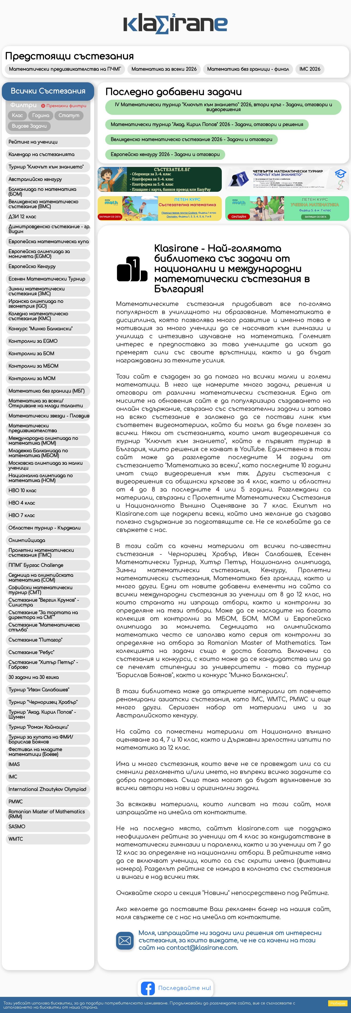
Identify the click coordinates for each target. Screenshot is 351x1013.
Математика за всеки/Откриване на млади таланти (46, 403)
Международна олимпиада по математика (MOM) (43, 441)
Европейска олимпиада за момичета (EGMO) (39, 254)
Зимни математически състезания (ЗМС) (37, 291)
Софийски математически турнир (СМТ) (40, 590)
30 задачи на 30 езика (34, 677)
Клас (17, 115)
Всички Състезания (48, 91)
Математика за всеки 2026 (164, 69)
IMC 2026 (310, 69)
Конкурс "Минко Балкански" (40, 328)
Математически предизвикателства (33, 428)
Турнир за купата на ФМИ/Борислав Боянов (41, 739)
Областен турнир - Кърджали (45, 528)
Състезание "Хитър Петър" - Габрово (43, 665)
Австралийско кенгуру (35, 179)
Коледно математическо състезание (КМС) (38, 316)
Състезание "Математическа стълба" (44, 627)
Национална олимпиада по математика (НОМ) (41, 478)
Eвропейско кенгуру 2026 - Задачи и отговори (165, 154)
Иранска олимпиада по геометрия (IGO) (36, 304)
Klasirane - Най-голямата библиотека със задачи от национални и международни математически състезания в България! (232, 269)
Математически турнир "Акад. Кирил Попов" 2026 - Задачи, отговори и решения (207, 124)
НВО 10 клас (22, 490)
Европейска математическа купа (49, 241)
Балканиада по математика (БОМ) (42, 192)
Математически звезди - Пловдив (49, 416)
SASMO (17, 826)
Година (40, 115)
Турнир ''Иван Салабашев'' (39, 689)
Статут (69, 115)
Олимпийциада (27, 540)
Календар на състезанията (41, 154)
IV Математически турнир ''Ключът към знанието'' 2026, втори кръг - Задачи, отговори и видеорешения (223, 107)
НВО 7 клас (22, 515)
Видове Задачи (29, 126)
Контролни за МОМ (32, 378)
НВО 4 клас (22, 503)
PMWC (16, 802)
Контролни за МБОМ (33, 366)
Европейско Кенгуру (32, 266)
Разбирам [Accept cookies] (337, 1003)
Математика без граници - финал (248, 69)
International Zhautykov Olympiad (47, 789)
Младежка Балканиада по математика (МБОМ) (38, 453)
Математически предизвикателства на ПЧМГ (65, 69)
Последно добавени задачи (173, 92)
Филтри (23, 105)
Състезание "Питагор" (35, 640)
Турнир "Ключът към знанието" (46, 167)
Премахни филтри (66, 106)
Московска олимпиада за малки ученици (46, 466)
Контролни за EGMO (33, 341)
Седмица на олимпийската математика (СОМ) (41, 578)
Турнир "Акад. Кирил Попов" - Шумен (42, 715)
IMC (13, 777)
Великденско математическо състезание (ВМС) (43, 204)
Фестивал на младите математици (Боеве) (35, 752)
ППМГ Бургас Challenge (36, 565)
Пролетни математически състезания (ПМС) (41, 553)
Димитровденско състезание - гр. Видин (49, 229)
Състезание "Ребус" (31, 652)
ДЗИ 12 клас (22, 216)
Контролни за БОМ (31, 353)
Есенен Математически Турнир (47, 279)
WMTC (16, 839)
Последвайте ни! (184, 988)
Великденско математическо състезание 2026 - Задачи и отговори (191, 139)
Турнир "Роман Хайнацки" (39, 727)
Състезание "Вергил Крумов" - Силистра (44, 602)
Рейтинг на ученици (33, 142)
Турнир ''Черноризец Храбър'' (43, 702)
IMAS (14, 764)
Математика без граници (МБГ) (46, 391)
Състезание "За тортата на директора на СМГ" (43, 615)
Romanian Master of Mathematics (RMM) (47, 814)
